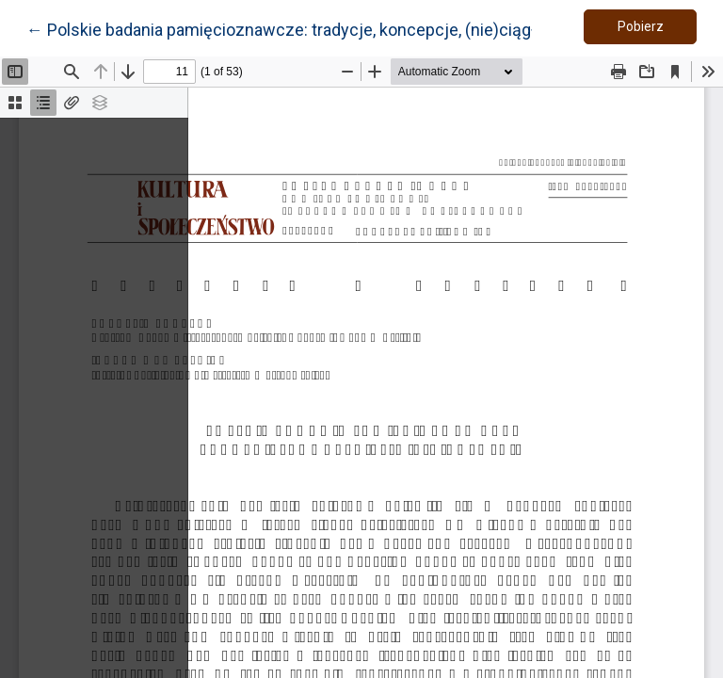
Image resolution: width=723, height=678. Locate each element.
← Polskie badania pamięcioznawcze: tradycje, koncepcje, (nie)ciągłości (296, 28)
